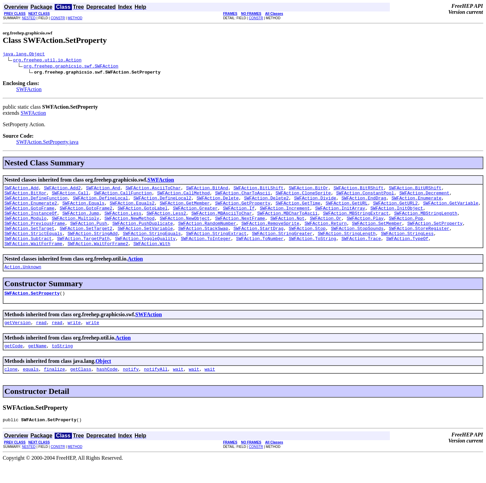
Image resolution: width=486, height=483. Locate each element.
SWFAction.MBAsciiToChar (221, 220)
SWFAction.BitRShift (358, 190)
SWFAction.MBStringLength (425, 220)
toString (62, 363)
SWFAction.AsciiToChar (153, 190)
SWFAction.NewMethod (129, 226)
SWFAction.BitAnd (207, 190)
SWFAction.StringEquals (152, 244)
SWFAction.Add (21, 190)
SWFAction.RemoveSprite (270, 232)
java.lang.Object (24, 55)
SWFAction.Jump (80, 220)
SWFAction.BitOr (308, 190)
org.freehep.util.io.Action (47, 61)
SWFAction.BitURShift (415, 190)
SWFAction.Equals (83, 208)
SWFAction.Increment (285, 214)
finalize (54, 387)
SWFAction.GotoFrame (29, 214)
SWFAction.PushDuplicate (142, 232)
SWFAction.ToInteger (206, 250)
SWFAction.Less (122, 220)
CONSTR (58, 18)
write (74, 339)
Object (103, 378)
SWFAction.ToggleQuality (145, 250)
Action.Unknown (22, 281)
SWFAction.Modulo (25, 226)
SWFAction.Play (365, 226)
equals (31, 387)
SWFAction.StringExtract (216, 244)
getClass (80, 387)
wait (178, 387)
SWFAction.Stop (307, 238)
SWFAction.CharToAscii (242, 196)
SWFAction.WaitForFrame (33, 256)
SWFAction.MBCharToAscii (287, 220)
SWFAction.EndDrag (364, 202)
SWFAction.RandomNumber (207, 232)
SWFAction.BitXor (25, 196)
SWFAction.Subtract (28, 250)
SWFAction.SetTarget (29, 238)
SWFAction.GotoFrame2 (86, 214)
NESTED (29, 18)
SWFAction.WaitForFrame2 (98, 256)
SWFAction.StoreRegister (419, 238)
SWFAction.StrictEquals (33, 244)
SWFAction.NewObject (185, 226)
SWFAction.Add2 (62, 190)
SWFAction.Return (325, 232)
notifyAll (156, 387)
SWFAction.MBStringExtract (356, 220)
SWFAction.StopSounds (357, 238)
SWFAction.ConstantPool (365, 196)
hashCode (107, 387)
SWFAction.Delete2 (266, 202)
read (41, 339)
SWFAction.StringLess (407, 244)
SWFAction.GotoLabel (142, 214)
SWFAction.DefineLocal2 (162, 202)
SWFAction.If (238, 214)
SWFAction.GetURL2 (395, 208)
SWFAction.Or (326, 226)
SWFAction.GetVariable (450, 208)
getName (37, 363)
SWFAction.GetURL (347, 208)
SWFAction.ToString (312, 250)
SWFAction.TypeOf (407, 250)
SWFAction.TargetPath (83, 250)
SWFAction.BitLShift (259, 190)
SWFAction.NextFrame (240, 226)
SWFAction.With (151, 256)
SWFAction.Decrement (424, 196)
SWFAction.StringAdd (92, 244)
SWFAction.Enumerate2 (30, 208)
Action (135, 272)
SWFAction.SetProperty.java (47, 143)
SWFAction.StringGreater (282, 244)
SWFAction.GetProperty (242, 208)
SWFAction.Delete (217, 202)
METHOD (75, 18)
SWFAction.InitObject (396, 214)
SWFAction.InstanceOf (30, 220)
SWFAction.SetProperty (435, 232)
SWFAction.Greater (195, 214)
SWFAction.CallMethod (183, 196)
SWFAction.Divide (315, 202)
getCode (13, 363)
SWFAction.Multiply (75, 226)
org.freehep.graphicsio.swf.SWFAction (71, 67)
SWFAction (29, 90)
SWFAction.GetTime (298, 208)
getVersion (17, 339)
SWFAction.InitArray (340, 214)
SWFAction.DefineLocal (100, 202)
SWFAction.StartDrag (259, 238)
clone (11, 387)
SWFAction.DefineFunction (36, 202)
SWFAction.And (103, 190)
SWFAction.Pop (406, 226)
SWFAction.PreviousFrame (34, 232)
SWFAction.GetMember (185, 208)
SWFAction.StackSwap (203, 238)
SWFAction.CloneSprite (303, 196)
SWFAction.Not (287, 226)
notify (131, 387)
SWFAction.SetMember (377, 232)
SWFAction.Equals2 (132, 208)
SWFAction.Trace (361, 250)
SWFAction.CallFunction (123, 196)
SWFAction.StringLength (347, 244)
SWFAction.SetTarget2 (86, 238)
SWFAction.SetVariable (145, 238)
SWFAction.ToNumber (259, 250)
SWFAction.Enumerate (416, 202)
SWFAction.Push (88, 232)
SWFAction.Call (70, 196)
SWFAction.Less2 (166, 220)
